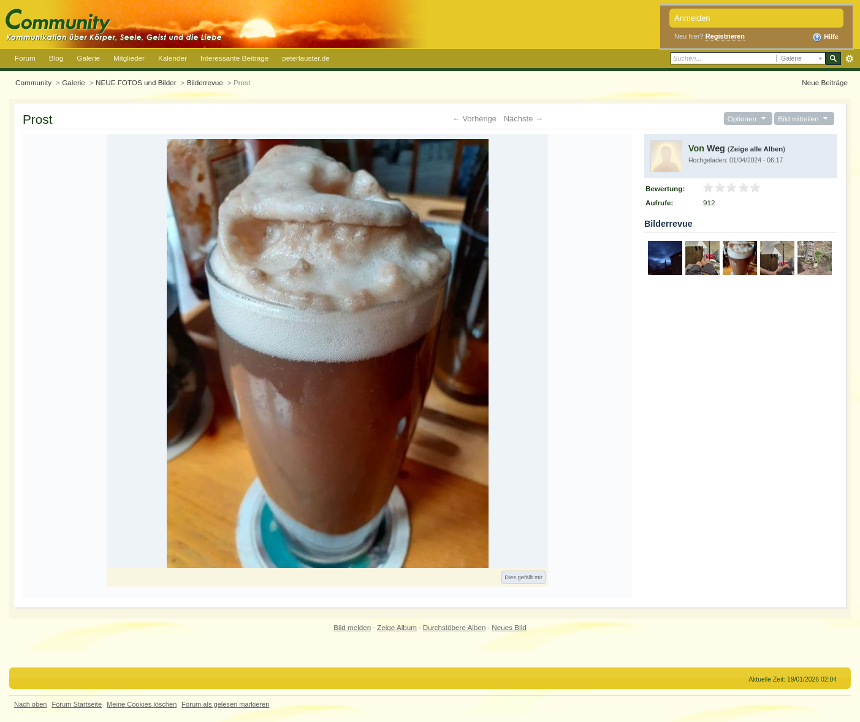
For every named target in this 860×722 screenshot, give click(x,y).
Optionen (748, 119)
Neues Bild (509, 627)
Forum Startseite (76, 704)
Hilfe (825, 37)
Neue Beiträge (825, 82)
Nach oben (30, 704)
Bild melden (352, 627)
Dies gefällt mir (523, 577)
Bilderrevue (205, 82)
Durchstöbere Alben (454, 627)
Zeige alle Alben (756, 149)
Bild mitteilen (804, 119)
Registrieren (725, 36)
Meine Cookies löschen (142, 704)
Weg (716, 148)
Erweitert (849, 59)
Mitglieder (129, 58)
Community (33, 82)
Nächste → (523, 118)
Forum (25, 58)
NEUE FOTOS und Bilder (136, 82)
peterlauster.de (306, 58)
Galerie (88, 58)
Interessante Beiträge (234, 58)
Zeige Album (397, 627)
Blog (56, 58)
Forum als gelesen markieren (225, 704)
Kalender (172, 58)
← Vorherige (474, 118)
